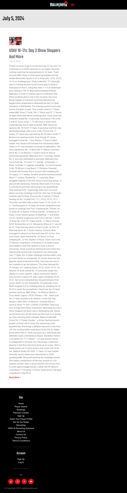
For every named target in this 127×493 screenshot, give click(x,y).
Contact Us (21, 434)
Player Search (21, 406)
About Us (21, 431)
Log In (21, 462)
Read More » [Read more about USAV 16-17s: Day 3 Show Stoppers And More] (15, 377)
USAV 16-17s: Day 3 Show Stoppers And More (34, 54)
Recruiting (21, 425)
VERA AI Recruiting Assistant (21, 428)
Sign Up (20, 416)
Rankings (21, 409)
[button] (72, 4)
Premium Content (21, 413)
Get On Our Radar (21, 422)
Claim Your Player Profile (21, 419)
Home (21, 403)
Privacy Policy (21, 437)
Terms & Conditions (21, 441)
